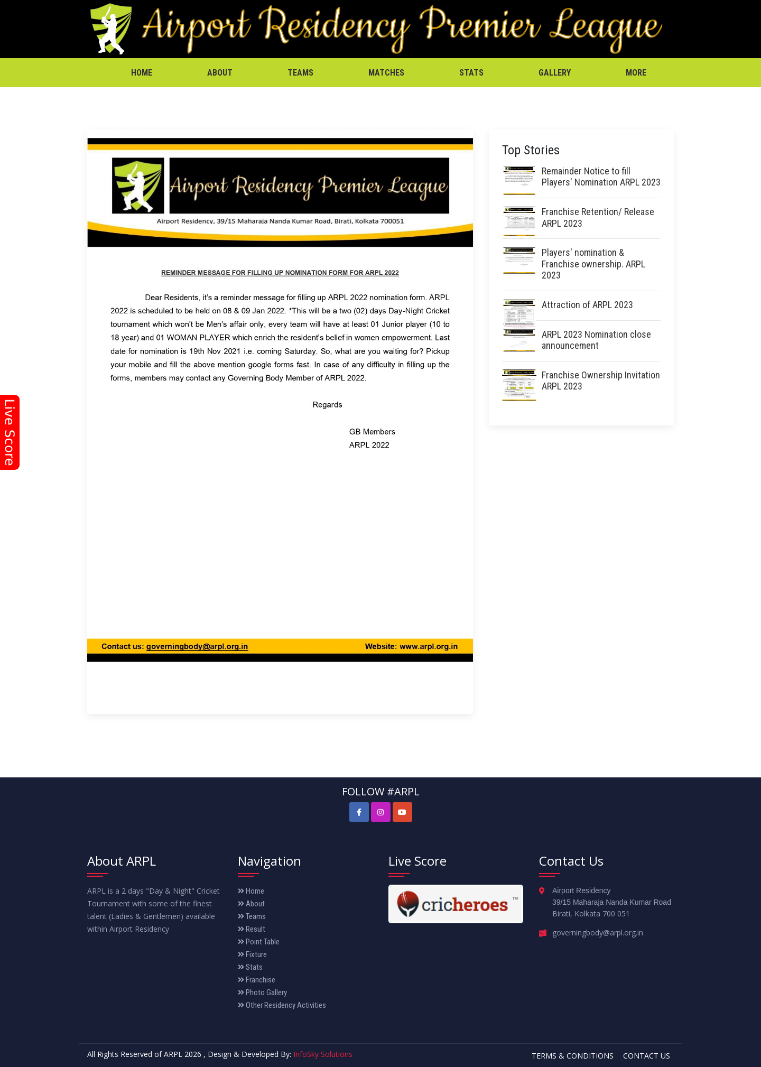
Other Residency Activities (282, 1005)
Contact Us (646, 1056)
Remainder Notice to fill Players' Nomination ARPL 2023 (601, 176)
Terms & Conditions (573, 1056)
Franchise (256, 980)
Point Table (259, 942)
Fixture (252, 954)
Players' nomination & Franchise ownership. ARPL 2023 (593, 264)
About (220, 73)
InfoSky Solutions (322, 1054)
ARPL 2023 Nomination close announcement (596, 340)
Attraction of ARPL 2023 (587, 304)
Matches (386, 73)
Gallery (555, 73)
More (636, 73)
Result (251, 929)
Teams (300, 73)
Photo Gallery (262, 992)
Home (141, 73)
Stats (471, 73)
